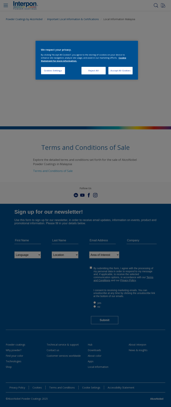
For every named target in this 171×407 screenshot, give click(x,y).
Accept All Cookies (120, 70)
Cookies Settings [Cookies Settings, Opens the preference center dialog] (53, 70)
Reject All (93, 70)
